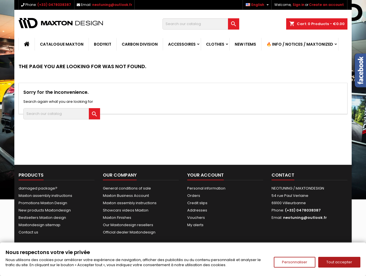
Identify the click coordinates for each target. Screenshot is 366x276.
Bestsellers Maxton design (42, 217)
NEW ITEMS (245, 44)
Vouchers (196, 217)
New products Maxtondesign (45, 210)
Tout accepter (339, 262)
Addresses (197, 210)
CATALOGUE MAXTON (61, 44)
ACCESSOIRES (182, 44)
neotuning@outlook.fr (112, 4)
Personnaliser (294, 262)
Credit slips (197, 203)
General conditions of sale (127, 188)
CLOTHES (215, 44)
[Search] (200, 24)
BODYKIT (102, 44)
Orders (193, 195)
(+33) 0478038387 (54, 4)
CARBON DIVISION (140, 44)
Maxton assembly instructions (45, 195)
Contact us (28, 232)
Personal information (206, 188)
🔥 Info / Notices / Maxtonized (299, 44)
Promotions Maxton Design (43, 203)
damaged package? (38, 188)
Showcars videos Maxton (125, 210)
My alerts (195, 225)
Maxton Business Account (126, 195)
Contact (283, 175)
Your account (205, 175)
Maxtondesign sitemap (39, 225)
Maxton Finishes (117, 217)
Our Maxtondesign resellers (128, 225)
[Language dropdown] (258, 5)
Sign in (298, 4)
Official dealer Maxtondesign (129, 232)
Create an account (326, 4)
